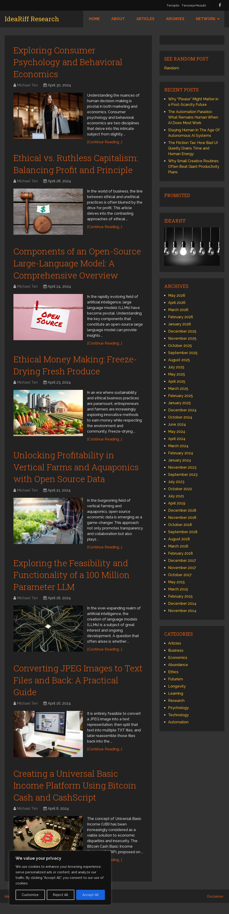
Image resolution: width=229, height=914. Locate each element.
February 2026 (180, 317)
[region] (60, 878)
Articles (145, 19)
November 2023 (182, 467)
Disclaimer (215, 907)
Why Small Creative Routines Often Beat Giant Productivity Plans (193, 166)
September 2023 (183, 474)
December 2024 (182, 410)
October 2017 (180, 575)
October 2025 (180, 345)
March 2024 (178, 446)
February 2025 (180, 396)
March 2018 (178, 546)
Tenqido (172, 5)
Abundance (178, 665)
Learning (175, 693)
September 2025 (183, 353)
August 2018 (179, 539)
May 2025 (176, 374)
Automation (178, 722)
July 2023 (176, 482)
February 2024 (180, 453)
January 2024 (179, 460)
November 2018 (182, 517)
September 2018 (183, 532)
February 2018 (180, 553)
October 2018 (180, 525)
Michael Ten (27, 86)
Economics (177, 657)
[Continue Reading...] (105, 143)
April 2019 (176, 503)
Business (175, 650)
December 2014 (182, 603)
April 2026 (176, 302)
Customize (30, 895)
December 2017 (182, 560)
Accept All (90, 895)
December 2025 (182, 331)
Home (94, 19)
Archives (175, 19)
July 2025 (176, 367)
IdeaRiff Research (32, 19)
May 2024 (176, 431)
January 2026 (179, 324)
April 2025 (176, 381)
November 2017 (182, 568)
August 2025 (179, 360)
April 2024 (176, 439)
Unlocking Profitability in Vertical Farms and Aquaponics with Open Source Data (77, 471)
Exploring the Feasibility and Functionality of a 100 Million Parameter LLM (73, 580)
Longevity (177, 686)
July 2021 (176, 496)
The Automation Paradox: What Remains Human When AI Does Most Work (193, 117)
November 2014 (182, 610)
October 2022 (180, 489)
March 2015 (178, 589)
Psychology (178, 708)
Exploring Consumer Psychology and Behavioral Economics (69, 62)
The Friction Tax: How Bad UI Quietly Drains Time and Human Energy (193, 148)
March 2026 (178, 310)
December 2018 (182, 510)
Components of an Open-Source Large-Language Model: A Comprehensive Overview (76, 266)
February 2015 (180, 596)
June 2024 (177, 424)
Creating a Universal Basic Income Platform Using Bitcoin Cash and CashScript (76, 793)
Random (171, 68)
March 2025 (178, 388)
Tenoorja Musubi (194, 5)
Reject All (60, 895)
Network (206, 19)
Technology (178, 715)
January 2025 (179, 403)
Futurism (175, 679)
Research (176, 700)
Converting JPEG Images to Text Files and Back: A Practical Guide (77, 687)
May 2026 (176, 295)
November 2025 (182, 338)
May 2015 (176, 582)
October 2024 (180, 417)
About (118, 19)
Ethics (173, 672)
